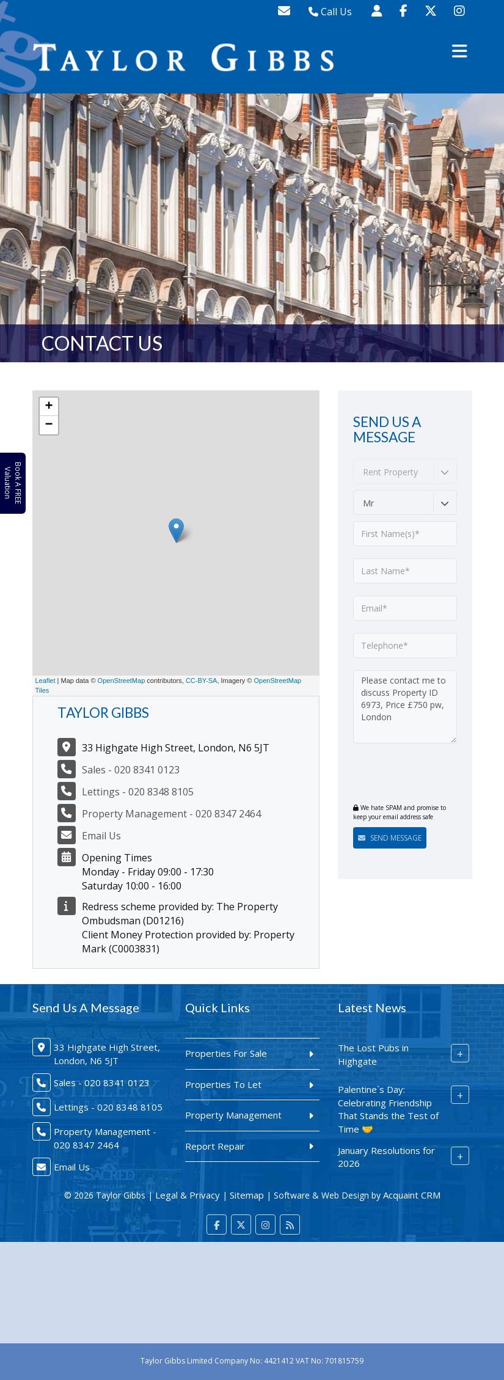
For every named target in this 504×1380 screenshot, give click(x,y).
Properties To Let (223, 1084)
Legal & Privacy (187, 1195)
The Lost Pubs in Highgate (373, 1054)
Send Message (390, 838)
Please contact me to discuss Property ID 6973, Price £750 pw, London (405, 706)
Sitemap (247, 1195)
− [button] (49, 425)
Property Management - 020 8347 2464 (171, 813)
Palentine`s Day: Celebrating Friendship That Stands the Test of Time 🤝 (388, 1108)
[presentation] (427, 775)
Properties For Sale (226, 1053)
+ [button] (49, 407)
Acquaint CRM (411, 1195)
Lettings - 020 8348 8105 (138, 791)
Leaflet (45, 680)
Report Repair (215, 1146)
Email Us (101, 835)
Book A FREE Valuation (12, 483)
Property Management (233, 1115)
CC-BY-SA (201, 680)
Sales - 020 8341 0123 (131, 769)
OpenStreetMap (121, 680)
